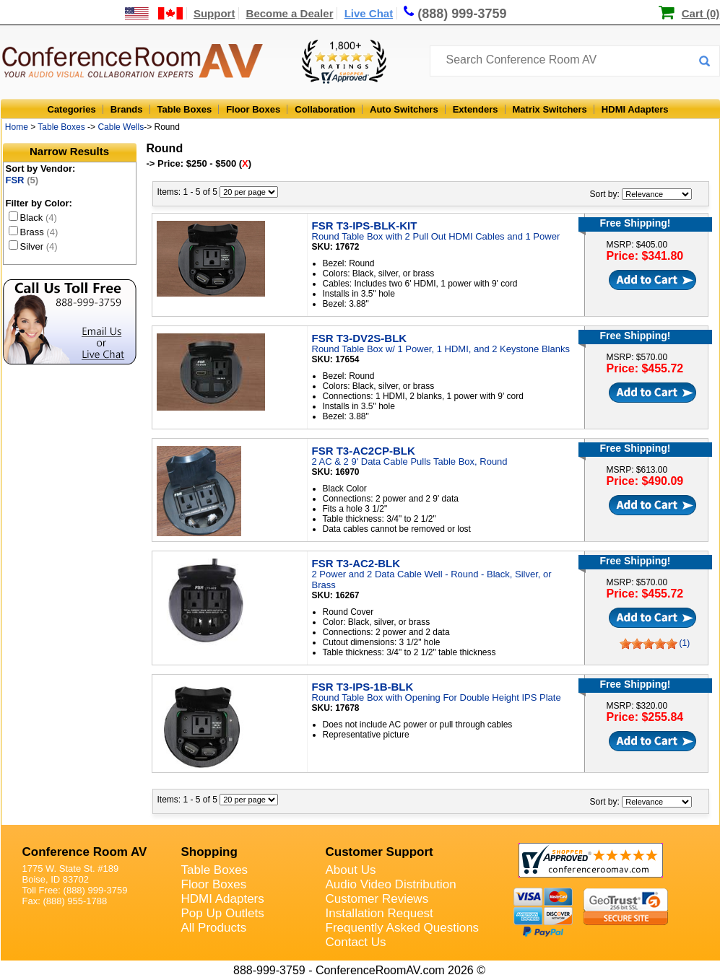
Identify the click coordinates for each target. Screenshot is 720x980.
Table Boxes (184, 109)
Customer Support (379, 852)
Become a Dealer (290, 13)
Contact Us (356, 942)
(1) (685, 643)
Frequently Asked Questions (403, 928)
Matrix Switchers (550, 109)
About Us (351, 870)
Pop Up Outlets (222, 913)
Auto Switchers (404, 109)
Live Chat (369, 13)
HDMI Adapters (635, 109)
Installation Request (379, 913)
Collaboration (325, 109)
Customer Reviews (377, 899)
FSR (22, 180)
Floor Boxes (253, 109)
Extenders (475, 109)
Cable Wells (120, 127)
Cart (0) (701, 13)
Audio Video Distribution (391, 884)
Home (16, 127)
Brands (126, 109)
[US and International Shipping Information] (154, 13)
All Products (214, 928)
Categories (72, 109)
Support (214, 13)
